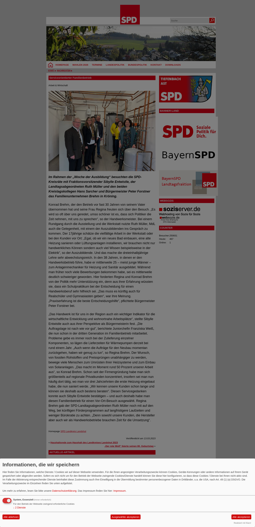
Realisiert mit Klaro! (242, 523)
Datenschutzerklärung (64, 490)
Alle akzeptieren (241, 517)
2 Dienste (19, 507)
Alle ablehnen (11, 517)
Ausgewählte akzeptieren (125, 517)
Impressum (119, 490)
